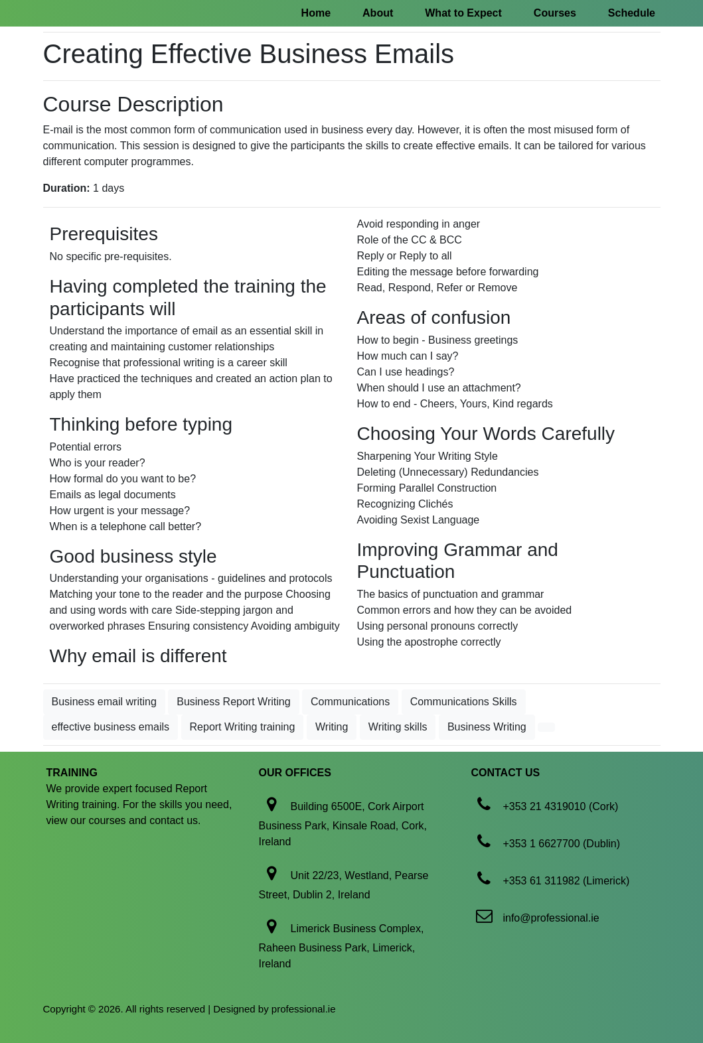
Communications (350, 701)
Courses (555, 13)
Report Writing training (242, 726)
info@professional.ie (551, 918)
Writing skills (398, 726)
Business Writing (486, 726)
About (377, 13)
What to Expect (463, 13)
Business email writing (104, 701)
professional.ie (304, 1008)
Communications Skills (463, 701)
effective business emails (111, 726)
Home (316, 13)
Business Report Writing (233, 701)
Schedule (631, 13)
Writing (332, 726)
